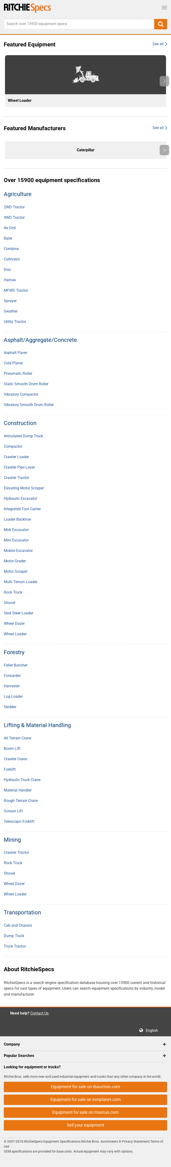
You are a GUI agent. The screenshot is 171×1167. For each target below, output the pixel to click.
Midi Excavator (16, 530)
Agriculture (18, 194)
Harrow (10, 280)
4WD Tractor (14, 217)
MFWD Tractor (16, 290)
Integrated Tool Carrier (22, 509)
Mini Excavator (16, 540)
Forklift (10, 769)
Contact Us (39, 1013)
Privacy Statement (135, 1141)
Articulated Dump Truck (23, 436)
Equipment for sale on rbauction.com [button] (85, 1086)
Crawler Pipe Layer (19, 467)
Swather (11, 311)
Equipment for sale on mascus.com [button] (85, 1112)
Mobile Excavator (18, 550)
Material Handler (18, 790)
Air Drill (10, 228)
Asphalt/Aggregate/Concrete (40, 340)
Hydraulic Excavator (20, 498)
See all (158, 44)
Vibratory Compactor (21, 394)
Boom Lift (12, 748)
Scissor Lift (13, 811)
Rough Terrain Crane (21, 800)
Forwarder (12, 675)
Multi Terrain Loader (20, 582)
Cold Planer (13, 363)
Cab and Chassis (18, 925)
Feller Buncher (15, 665)
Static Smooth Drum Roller (26, 384)
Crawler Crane (15, 759)
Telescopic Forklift (19, 821)
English (153, 1030)
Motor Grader (15, 561)
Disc (7, 269)
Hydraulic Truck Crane (22, 780)
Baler (8, 238)
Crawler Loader (16, 457)
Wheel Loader (15, 634)
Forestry (14, 652)
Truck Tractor (15, 946)
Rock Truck (13, 592)
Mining (12, 839)
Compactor (13, 446)
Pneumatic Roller (18, 373)
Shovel (9, 602)
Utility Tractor (15, 321)
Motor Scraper (15, 571)
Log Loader (13, 696)
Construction (20, 423)
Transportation (22, 912)
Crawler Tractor (16, 477)
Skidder (10, 707)
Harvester (12, 686)
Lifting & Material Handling (37, 725)
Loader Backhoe (17, 519)
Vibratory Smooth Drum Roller (29, 404)
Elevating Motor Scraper (24, 488)
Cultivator (12, 259)
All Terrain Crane (17, 738)
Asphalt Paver (15, 352)
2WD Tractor (14, 207)
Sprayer (10, 301)
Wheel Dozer (14, 623)
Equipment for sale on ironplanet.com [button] (85, 1099)
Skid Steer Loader (18, 613)
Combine (11, 248)
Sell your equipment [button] (85, 1124)
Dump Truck (14, 936)
